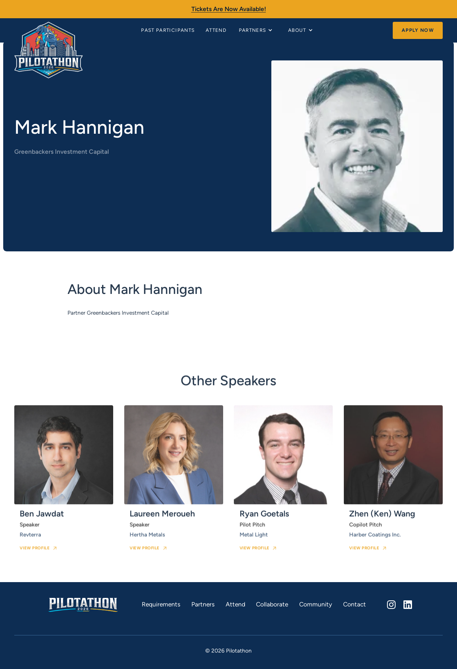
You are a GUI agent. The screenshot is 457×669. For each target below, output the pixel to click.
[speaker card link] (63, 484)
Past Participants (168, 30)
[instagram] (391, 604)
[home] (48, 30)
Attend (216, 30)
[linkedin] (407, 604)
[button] (256, 31)
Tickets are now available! (228, 9)
